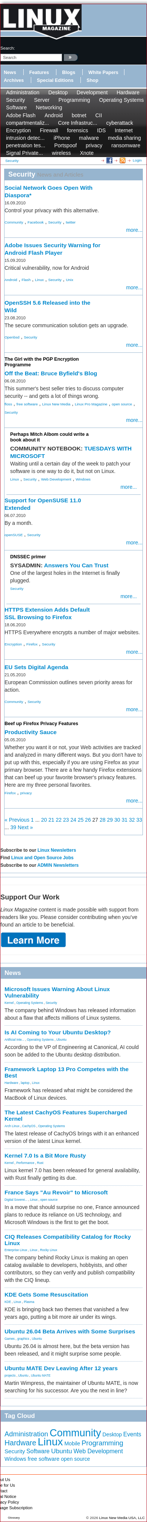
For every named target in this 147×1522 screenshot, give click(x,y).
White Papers (103, 72)
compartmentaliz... (27, 123)
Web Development (56, 479)
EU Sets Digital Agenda (36, 667)
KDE (8, 1302)
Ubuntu (61, 1039)
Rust (40, 1163)
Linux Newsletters (57, 850)
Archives (14, 80)
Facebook (35, 222)
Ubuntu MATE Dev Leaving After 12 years (61, 1368)
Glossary (14, 1517)
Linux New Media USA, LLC (122, 1518)
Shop (92, 80)
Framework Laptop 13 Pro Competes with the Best (67, 1072)
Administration (22, 92)
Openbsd (12, 337)
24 (73, 820)
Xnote (87, 153)
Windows (83, 479)
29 (110, 820)
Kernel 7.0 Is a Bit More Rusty (45, 1155)
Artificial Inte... (14, 1039)
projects (10, 1375)
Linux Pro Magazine (91, 404)
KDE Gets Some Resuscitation (46, 1294)
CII (98, 115)
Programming (74, 100)
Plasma (29, 1302)
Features (39, 72)
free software (27, 404)
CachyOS (29, 1126)
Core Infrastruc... (77, 123)
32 (132, 820)
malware (89, 138)
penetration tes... (25, 145)
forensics (77, 130)
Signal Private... (24, 153)
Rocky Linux (49, 1250)
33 (139, 820)
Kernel (9, 1003)
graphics (23, 1339)
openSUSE (14, 535)
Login (137, 160)
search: (7, 48)
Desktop (58, 92)
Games (10, 1339)
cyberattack (119, 123)
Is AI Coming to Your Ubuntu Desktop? (58, 1032)
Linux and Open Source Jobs (42, 857)
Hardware (128, 92)
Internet (123, 130)
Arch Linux (12, 1126)
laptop (25, 1083)
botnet (79, 115)
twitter (71, 222)
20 (44, 820)
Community (14, 222)
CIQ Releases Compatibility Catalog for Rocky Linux (68, 1239)
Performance (25, 1163)
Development (92, 92)
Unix (69, 280)
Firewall (49, 130)
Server (41, 100)
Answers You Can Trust (76, 565)
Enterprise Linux (16, 1250)
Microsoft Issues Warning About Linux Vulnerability (57, 992)
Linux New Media (56, 404)
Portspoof (65, 145)
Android (54, 115)
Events (132, 1434)
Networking (49, 107)
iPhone (62, 138)
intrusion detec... (25, 138)
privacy (94, 145)
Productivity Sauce (31, 732)
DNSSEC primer (28, 556)
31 (124, 820)
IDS (101, 130)
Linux (39, 280)
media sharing (124, 138)
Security (15, 100)
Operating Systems (121, 100)
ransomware (125, 145)
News (10, 72)
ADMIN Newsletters (58, 865)
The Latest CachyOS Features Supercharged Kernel (66, 1115)
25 (81, 820)
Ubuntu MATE (40, 1375)
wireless (61, 153)
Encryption (18, 130)
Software (16, 107)
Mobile (72, 1443)
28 (103, 820)
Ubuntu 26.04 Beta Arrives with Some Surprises (70, 1331)
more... (134, 230)
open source (122, 404)
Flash (25, 280)
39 (14, 827)
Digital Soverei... (16, 1200)
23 (66, 820)
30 (117, 820)
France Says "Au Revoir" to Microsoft (56, 1192)
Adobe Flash (21, 115)
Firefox (32, 644)
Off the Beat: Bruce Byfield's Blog (51, 373)
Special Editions (55, 80)
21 (51, 820)
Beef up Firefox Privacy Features (41, 723)
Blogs (68, 72)
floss (8, 404)
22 (59, 820)
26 (88, 820)
